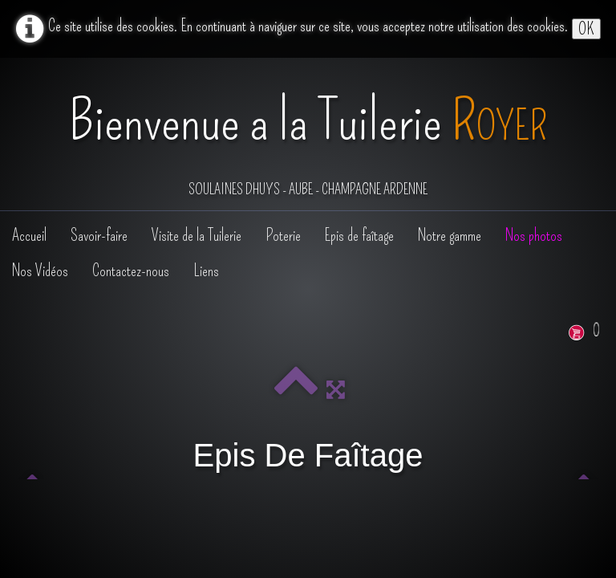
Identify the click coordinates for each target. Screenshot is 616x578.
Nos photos (533, 235)
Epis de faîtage (359, 235)
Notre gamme (449, 235)
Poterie (283, 235)
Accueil (29, 235)
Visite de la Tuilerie (196, 235)
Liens (206, 270)
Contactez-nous (130, 270)
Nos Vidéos (40, 270)
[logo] (308, 136)
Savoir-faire (99, 235)
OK (586, 29)
